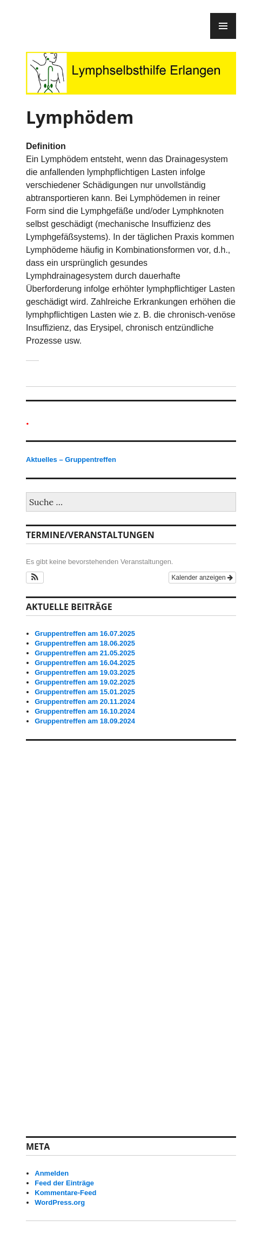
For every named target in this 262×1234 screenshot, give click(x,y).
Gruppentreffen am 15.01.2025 (85, 692)
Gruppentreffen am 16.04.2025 (85, 663)
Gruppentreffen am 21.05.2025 (85, 653)
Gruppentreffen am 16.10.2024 (85, 711)
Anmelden (52, 1173)
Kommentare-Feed (65, 1193)
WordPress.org (60, 1202)
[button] (34, 577)
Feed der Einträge (64, 1183)
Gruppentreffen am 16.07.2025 (85, 633)
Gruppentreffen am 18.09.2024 (85, 721)
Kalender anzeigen (202, 577)
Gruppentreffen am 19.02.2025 (85, 682)
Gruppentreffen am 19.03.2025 (85, 672)
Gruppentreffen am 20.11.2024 (85, 702)
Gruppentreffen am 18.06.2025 (85, 643)
